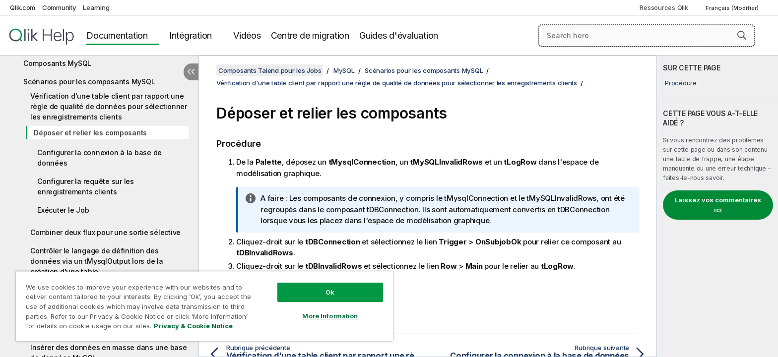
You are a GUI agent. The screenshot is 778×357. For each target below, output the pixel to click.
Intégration (190, 35)
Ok (329, 292)
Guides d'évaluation (398, 35)
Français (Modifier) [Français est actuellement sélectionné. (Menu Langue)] (733, 7)
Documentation (117, 35)
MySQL (344, 70)
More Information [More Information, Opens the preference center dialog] (330, 316)
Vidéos (247, 35)
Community (59, 7)
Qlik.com (22, 7)
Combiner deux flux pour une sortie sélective (105, 232)
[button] (741, 35)
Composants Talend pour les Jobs (269, 70)
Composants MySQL (57, 63)
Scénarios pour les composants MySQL (89, 81)
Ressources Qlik (664, 7)
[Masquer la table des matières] (191, 71)
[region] (204, 306)
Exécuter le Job (63, 210)
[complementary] (717, 206)
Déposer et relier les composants (90, 132)
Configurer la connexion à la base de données (99, 157)
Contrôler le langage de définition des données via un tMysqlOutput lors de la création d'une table (96, 261)
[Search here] (647, 35)
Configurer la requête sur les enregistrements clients (85, 186)
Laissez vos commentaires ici (718, 205)
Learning (96, 7)
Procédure (681, 83)
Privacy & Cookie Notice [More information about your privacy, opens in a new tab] (193, 326)
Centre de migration (310, 35)
